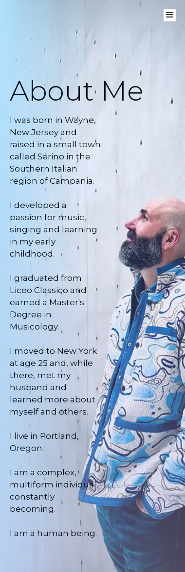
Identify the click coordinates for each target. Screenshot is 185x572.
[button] (170, 15)
